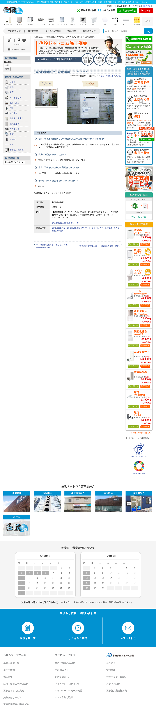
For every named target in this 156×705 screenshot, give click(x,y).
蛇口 (115, 21)
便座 (105, 21)
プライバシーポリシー (139, 457)
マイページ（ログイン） (67, 684)
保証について (89, 31)
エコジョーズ (63, 228)
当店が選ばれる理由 (65, 663)
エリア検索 (9, 670)
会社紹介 (110, 663)
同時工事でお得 (86, 10)
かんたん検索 (106, 10)
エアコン (126, 21)
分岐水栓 (14, 113)
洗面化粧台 (15, 103)
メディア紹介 (113, 684)
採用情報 (110, 670)
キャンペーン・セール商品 (68, 690)
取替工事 (109, 228)
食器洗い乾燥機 (16, 150)
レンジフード (62, 21)
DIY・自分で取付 (64, 697)
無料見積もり (145, 244)
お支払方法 (33, 31)
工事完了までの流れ (13, 690)
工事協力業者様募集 (116, 690)
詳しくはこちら (133, 244)
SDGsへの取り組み (139, 473)
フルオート (86, 228)
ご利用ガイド (62, 670)
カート (146, 10)
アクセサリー (15, 98)
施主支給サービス (12, 697)
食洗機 (30, 21)
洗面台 (73, 21)
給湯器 (19, 21)
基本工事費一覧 (11, 663)
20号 (54, 228)
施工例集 (71, 31)
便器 (12, 87)
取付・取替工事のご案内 (15, 684)
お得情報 (136, 21)
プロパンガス (98, 228)
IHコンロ (51, 21)
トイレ (94, 21)
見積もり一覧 (28, 631)
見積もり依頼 (127, 10)
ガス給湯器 (75, 228)
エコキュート (9, 21)
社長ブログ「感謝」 (116, 677)
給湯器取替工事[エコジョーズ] (65, 223)
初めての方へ (62, 677)
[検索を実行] (148, 31)
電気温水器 (15, 124)
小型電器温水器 (16, 118)
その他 (147, 21)
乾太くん (83, 21)
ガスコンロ (41, 21)
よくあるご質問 (53, 31)
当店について (14, 31)
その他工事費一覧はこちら (142, 433)
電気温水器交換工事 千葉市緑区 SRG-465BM (99, 246)
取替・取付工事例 (108, 76)
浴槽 (12, 134)
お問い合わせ (128, 631)
